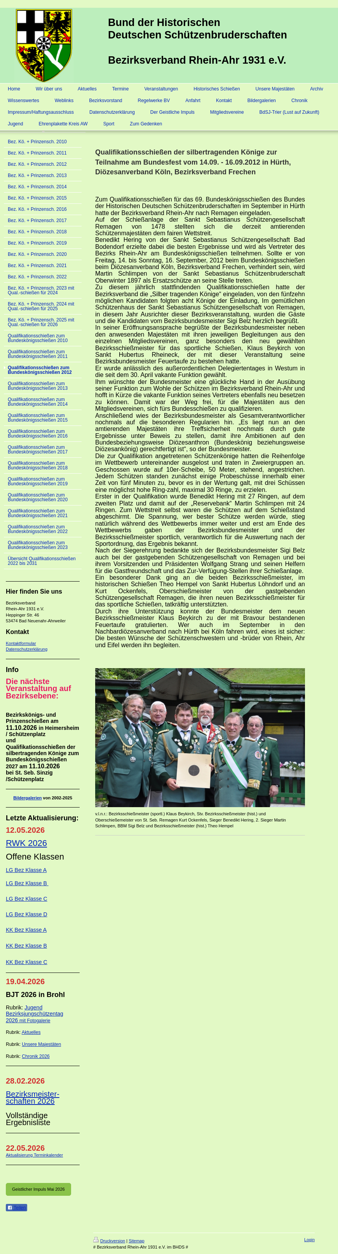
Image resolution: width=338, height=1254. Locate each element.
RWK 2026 (26, 843)
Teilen (16, 1208)
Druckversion (109, 1240)
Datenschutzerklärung (26, 649)
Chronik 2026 (35, 1056)
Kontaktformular (21, 643)
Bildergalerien (27, 797)
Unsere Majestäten (41, 1044)
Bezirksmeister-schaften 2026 (32, 1097)
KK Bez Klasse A (26, 930)
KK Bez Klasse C (26, 962)
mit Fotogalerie (34, 1020)
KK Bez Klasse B (26, 946)
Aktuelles (31, 1032)
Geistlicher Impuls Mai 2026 (38, 1189)
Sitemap (136, 1240)
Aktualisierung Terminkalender (34, 1155)
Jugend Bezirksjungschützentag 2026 (34, 1013)
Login (309, 1239)
